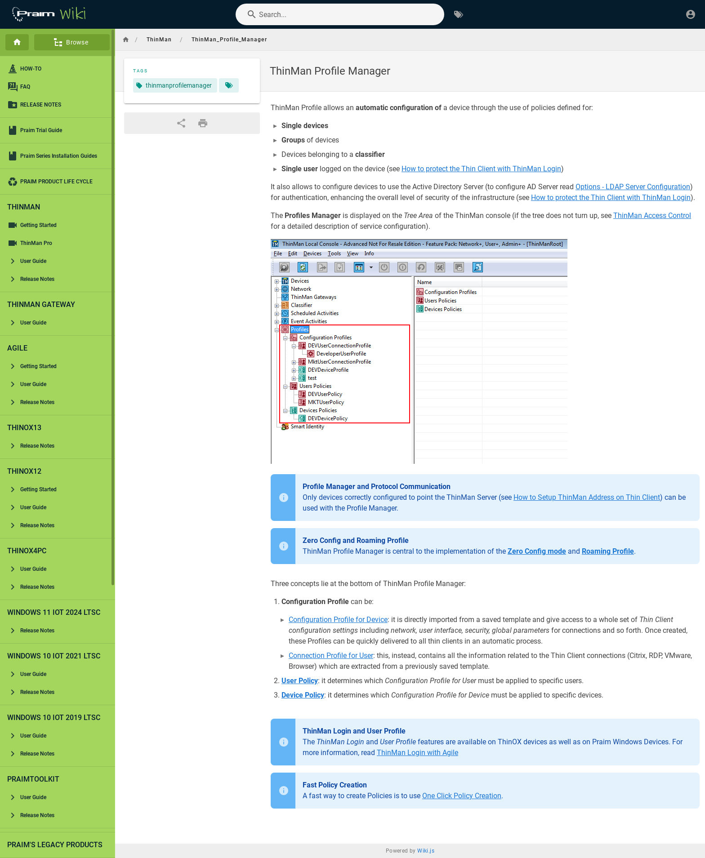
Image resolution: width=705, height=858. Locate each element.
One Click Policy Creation (461, 795)
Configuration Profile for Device (338, 619)
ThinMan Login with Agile (417, 752)
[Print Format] (203, 123)
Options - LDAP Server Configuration (633, 186)
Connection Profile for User (331, 655)
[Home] (17, 42)
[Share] (181, 123)
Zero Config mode (537, 551)
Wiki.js (425, 851)
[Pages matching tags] (229, 85)
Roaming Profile (608, 551)
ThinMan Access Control (652, 215)
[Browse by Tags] (458, 14)
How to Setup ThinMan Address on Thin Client (586, 497)
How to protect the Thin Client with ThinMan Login (481, 168)
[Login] (690, 14)
